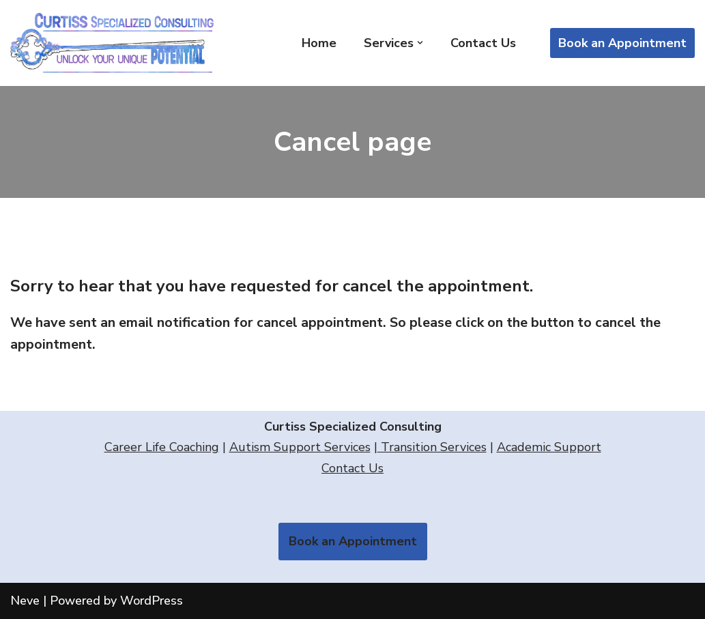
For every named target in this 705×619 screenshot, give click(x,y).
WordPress (151, 600)
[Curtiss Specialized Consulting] (116, 43)
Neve (25, 600)
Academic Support (549, 447)
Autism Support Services (300, 447)
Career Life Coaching (161, 447)
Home (319, 43)
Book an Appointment (622, 43)
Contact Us (483, 43)
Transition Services (432, 447)
